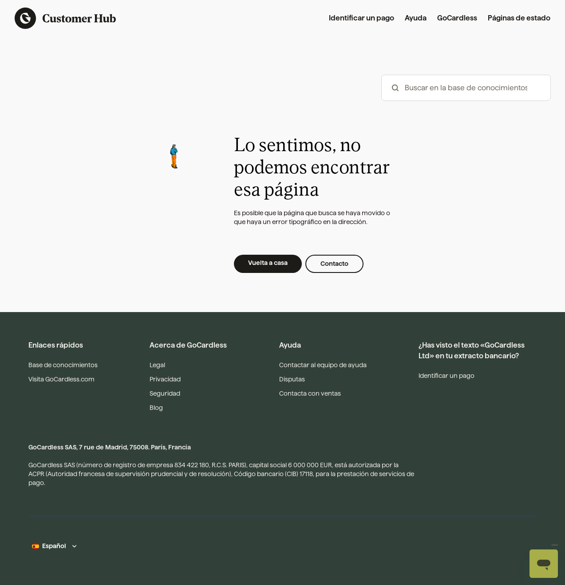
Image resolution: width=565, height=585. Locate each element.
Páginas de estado (519, 18)
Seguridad (165, 393)
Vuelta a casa (268, 262)
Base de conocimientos (63, 365)
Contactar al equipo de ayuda (323, 365)
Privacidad (165, 379)
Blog (156, 407)
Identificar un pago (361, 18)
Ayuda (416, 18)
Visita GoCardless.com (61, 379)
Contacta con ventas (310, 393)
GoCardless (457, 18)
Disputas (292, 379)
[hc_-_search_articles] (466, 88)
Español (54, 545)
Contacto (334, 263)
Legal (157, 365)
